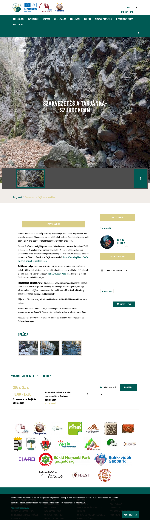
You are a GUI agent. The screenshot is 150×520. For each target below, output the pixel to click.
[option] (30, 178)
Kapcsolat (18, 24)
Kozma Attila (121, 241)
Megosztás (124, 304)
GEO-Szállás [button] (60, 19)
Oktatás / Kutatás (103, 19)
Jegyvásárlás (53, 224)
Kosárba (128, 387)
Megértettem (130, 514)
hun (128, 7)
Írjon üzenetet (117, 256)
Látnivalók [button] (33, 19)
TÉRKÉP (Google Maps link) (59, 273)
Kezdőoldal (18, 19)
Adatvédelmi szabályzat (20, 507)
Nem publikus (107, 291)
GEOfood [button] (46, 19)
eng (132, 7)
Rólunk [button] (87, 19)
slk (135, 7)
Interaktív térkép (124, 19)
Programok (75, 19)
